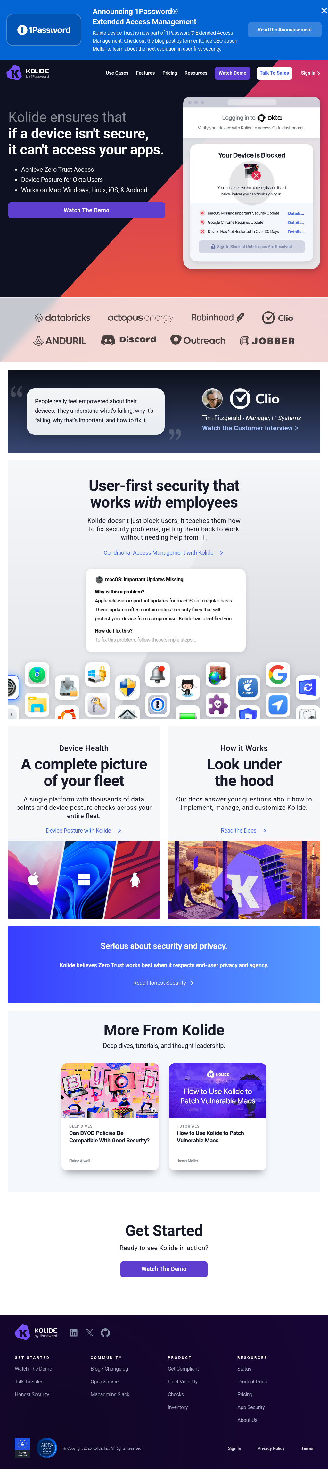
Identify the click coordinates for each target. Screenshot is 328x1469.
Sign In (311, 73)
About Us (247, 1420)
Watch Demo (232, 73)
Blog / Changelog (109, 1369)
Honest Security (32, 1394)
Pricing (169, 73)
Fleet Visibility (183, 1382)
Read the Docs (244, 830)
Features (145, 73)
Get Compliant (183, 1369)
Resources (195, 73)
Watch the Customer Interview (250, 428)
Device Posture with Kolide (84, 830)
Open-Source (105, 1382)
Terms (307, 1448)
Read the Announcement (285, 30)
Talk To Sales (274, 73)
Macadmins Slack (110, 1394)
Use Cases (117, 73)
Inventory (178, 1407)
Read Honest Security (164, 983)
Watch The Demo (87, 210)
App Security (251, 1407)
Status (244, 1369)
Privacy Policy (271, 1448)
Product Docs (252, 1382)
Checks (176, 1394)
